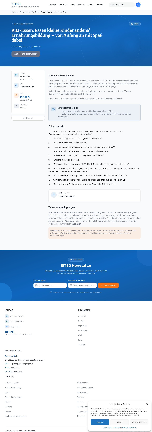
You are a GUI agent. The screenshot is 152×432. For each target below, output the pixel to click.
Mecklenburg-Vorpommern (15, 416)
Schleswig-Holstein (84, 411)
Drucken (28, 118)
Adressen (82, 345)
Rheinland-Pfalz (83, 392)
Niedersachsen (83, 383)
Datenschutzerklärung (120, 427)
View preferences (139, 422)
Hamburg (8, 407)
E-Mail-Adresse (39, 280)
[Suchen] (138, 4)
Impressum (132, 427)
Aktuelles (100, 5)
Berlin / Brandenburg (13, 397)
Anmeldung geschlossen (25, 54)
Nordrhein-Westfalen (85, 388)
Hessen (8, 411)
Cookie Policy (107, 427)
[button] (147, 404)
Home (13, 12)
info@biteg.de (15, 327)
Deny (119, 422)
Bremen (8, 402)
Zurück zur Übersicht (22, 24)
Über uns (81, 5)
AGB (80, 335)
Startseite (52, 5)
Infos (73, 5)
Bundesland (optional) (76, 280)
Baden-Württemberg (13, 388)
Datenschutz (83, 330)
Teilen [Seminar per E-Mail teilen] (135, 24)
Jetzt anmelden (108, 285)
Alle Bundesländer (12, 383)
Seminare (62, 5)
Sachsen (80, 402)
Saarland (80, 397)
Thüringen (81, 416)
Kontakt (90, 5)
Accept (100, 422)
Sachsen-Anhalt (83, 407)
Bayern (7, 392)
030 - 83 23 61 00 (17, 316)
